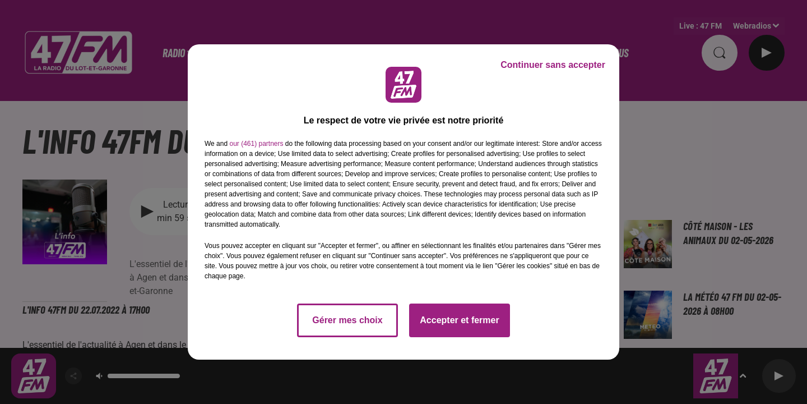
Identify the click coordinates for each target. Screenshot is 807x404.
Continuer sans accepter (552, 65)
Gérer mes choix (347, 320)
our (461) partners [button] (256, 144)
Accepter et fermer (459, 320)
